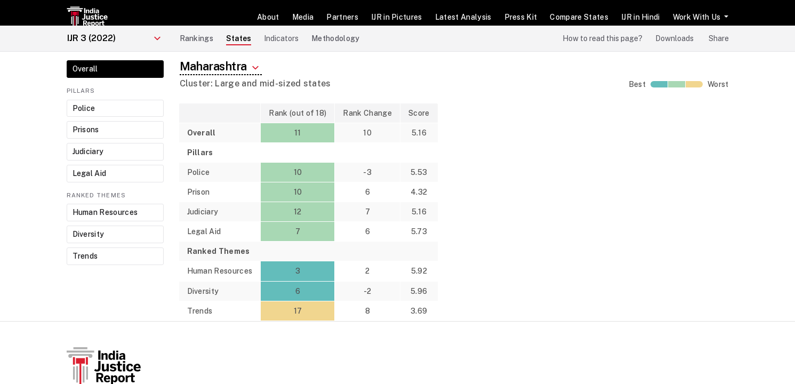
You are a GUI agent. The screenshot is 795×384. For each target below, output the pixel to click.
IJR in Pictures (396, 17)
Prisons (86, 129)
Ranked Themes (96, 195)
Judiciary (88, 151)
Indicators (281, 38)
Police (84, 108)
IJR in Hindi (640, 17)
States (238, 38)
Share (719, 38)
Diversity (89, 234)
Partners (342, 17)
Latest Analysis (463, 17)
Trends (85, 256)
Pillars (81, 90)
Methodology (335, 38)
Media (303, 17)
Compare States (579, 17)
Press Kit (520, 17)
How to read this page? (603, 38)
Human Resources (105, 212)
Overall (85, 69)
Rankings (197, 38)
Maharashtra (221, 67)
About (268, 17)
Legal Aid (90, 173)
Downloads (674, 38)
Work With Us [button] (697, 17)
